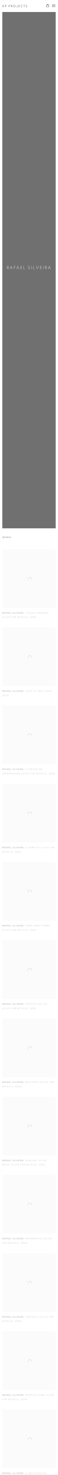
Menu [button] (53, 6)
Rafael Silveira (29, 268)
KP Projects (15, 6)
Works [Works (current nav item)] (6, 537)
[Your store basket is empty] (47, 6)
